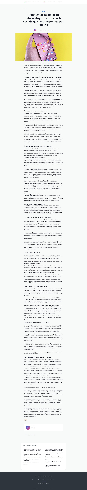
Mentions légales (41, 483)
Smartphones (59, 1)
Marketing (50, 1)
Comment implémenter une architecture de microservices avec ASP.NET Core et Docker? (32, 450)
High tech (29, 1)
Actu (25, 1)
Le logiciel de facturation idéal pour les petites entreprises (54, 453)
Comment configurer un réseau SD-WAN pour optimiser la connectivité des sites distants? (54, 450)
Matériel (54, 1)
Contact (47, 483)
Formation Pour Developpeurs (43, 476)
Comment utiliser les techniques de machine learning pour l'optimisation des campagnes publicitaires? (32, 459)
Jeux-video (39, 1)
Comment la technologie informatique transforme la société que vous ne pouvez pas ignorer (32, 454)
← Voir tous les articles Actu (30, 435)
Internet (34, 1)
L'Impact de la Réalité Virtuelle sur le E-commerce (31, 463)
